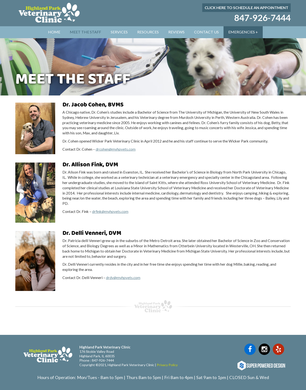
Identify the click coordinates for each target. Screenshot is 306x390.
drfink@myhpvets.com (110, 211)
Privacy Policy (167, 365)
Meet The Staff (85, 32)
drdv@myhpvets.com (123, 277)
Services (119, 32)
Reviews (176, 32)
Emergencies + (243, 32)
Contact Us (206, 32)
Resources (148, 32)
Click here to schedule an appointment (246, 7)
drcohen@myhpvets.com (116, 149)
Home (54, 32)
